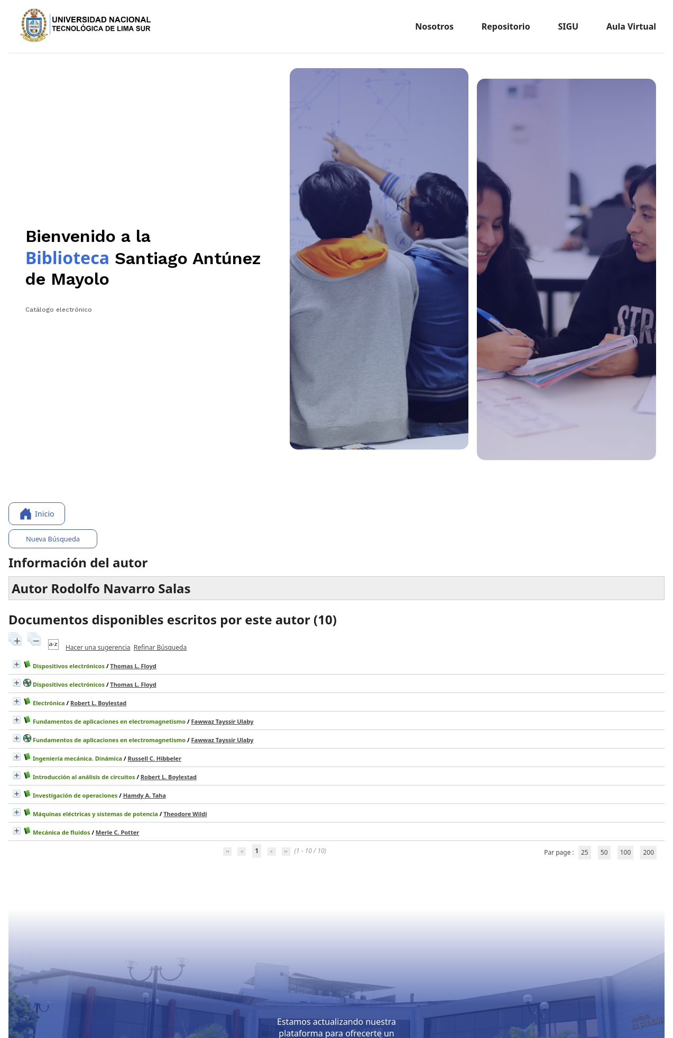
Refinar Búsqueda (160, 647)
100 (625, 852)
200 (648, 852)
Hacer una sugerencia (98, 647)
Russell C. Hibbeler (154, 758)
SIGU (568, 26)
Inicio (36, 513)
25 (584, 852)
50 (604, 852)
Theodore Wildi (185, 814)
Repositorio (506, 26)
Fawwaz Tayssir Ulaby (222, 721)
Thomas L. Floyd (133, 666)
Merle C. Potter (117, 832)
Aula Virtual (631, 26)
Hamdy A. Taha (144, 795)
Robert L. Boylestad (98, 703)
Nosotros (434, 26)
